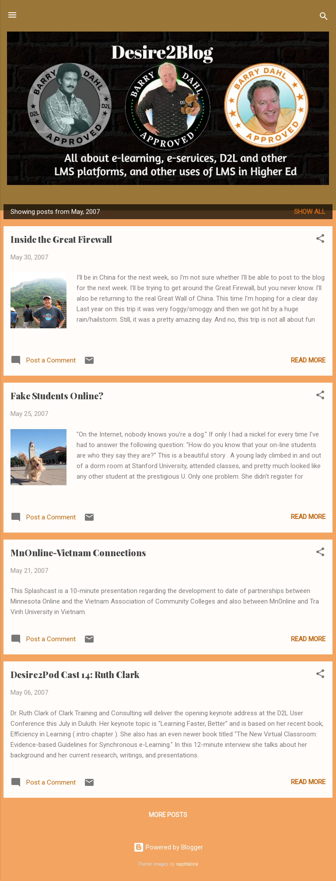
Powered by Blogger (168, 847)
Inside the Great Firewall (61, 239)
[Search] (323, 17)
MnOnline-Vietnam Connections (78, 552)
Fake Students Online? (56, 395)
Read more (308, 360)
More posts (168, 814)
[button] (320, 240)
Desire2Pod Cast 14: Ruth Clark (75, 674)
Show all (310, 212)
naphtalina (187, 864)
